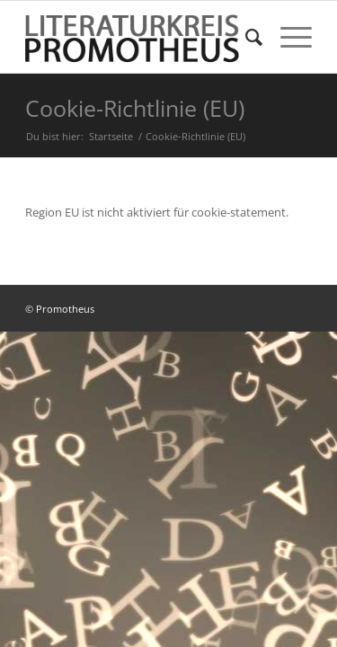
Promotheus (65, 308)
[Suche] (244, 37)
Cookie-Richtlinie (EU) (134, 108)
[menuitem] (244, 37)
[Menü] (287, 37)
